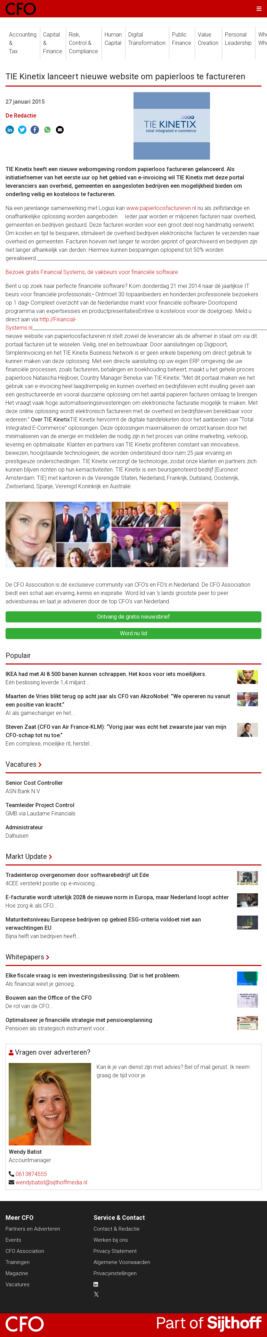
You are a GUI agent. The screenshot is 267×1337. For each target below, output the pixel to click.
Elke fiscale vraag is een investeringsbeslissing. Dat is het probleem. (93, 975)
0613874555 (31, 1174)
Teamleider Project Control (40, 805)
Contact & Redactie (117, 1229)
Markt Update (26, 856)
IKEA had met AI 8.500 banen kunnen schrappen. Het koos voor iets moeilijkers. (106, 674)
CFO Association (25, 1251)
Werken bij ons (111, 1240)
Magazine (17, 1273)
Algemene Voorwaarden (122, 1262)
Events (13, 1240)
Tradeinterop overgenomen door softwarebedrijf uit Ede (77, 875)
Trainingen (18, 1262)
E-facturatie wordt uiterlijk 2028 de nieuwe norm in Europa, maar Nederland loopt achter (117, 897)
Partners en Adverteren (33, 1229)
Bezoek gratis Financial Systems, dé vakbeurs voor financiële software (92, 272)
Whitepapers (25, 957)
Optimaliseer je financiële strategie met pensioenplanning (79, 1020)
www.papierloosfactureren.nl (161, 208)
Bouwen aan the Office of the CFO (49, 997)
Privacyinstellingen (115, 1273)
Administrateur (24, 827)
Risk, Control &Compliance (83, 43)
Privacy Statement (115, 1251)
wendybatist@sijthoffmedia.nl (51, 1182)
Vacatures (21, 764)
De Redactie (21, 115)
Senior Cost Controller (34, 783)
